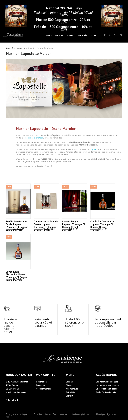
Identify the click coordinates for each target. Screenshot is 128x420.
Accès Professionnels (106, 392)
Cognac (69, 381)
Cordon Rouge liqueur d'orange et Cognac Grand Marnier (73, 225)
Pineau (69, 385)
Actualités (70, 392)
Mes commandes (43, 389)
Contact (69, 396)
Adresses (40, 385)
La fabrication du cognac (107, 389)
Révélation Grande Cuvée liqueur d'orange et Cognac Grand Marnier (17, 225)
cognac (93, 149)
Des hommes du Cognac (107, 381)
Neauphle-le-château (33, 138)
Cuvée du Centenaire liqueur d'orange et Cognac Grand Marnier (102, 225)
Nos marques (72, 389)
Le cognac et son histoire (107, 385)
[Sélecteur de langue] (123, 35)
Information (41, 381)
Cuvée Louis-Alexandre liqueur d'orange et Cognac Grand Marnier (17, 276)
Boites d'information (61, 414)
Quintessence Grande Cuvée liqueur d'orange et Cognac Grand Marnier (46, 225)
